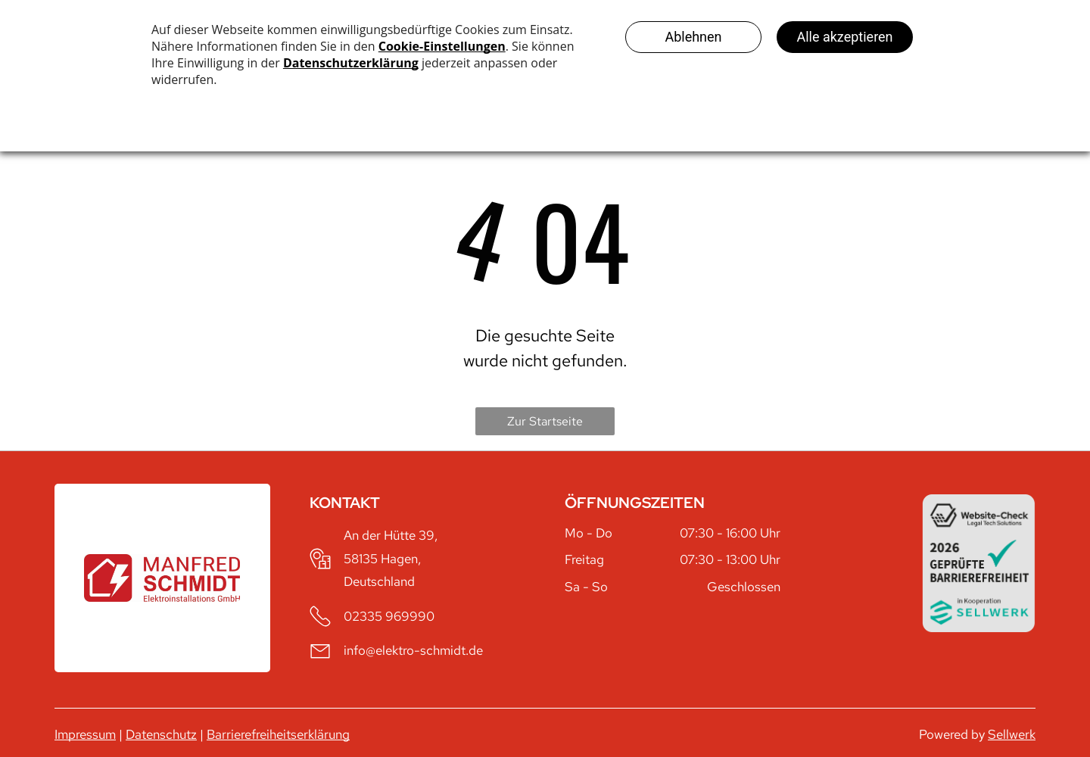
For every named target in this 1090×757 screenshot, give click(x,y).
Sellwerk (1012, 734)
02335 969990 (389, 616)
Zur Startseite (545, 421)
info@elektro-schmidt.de (413, 650)
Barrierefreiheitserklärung (278, 734)
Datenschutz (161, 734)
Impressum (85, 734)
